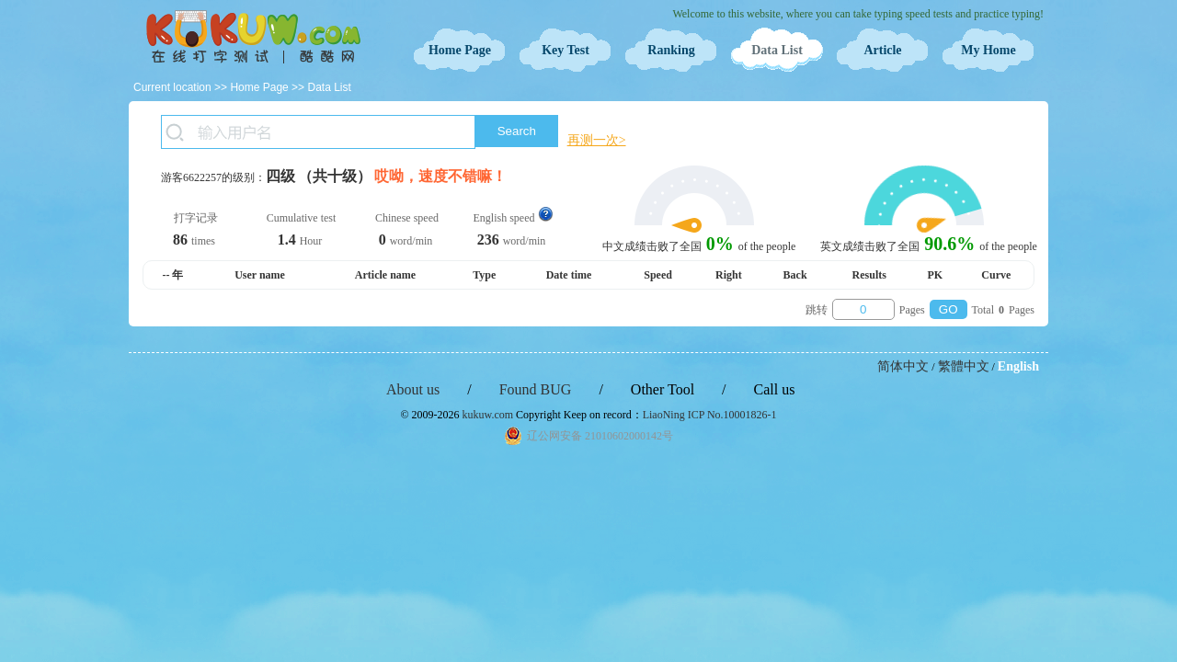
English (1018, 366)
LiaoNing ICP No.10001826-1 (710, 414)
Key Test (565, 50)
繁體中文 (963, 366)
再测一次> (596, 140)
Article (882, 50)
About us (413, 389)
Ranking (670, 50)
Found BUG (535, 389)
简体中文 (903, 366)
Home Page (460, 50)
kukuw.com (488, 414)
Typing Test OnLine (252, 37)
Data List (777, 50)
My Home (988, 50)
